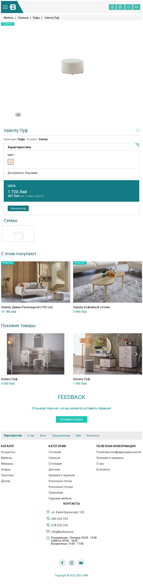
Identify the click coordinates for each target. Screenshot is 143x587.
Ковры (6, 469)
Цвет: (11, 154)
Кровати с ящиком (62, 475)
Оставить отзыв (71, 419)
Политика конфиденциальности (118, 452)
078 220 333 (57, 525)
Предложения (61, 435)
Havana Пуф (81, 379)
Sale (78, 435)
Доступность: (22, 172)
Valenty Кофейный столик (91, 307)
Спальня (23, 17)
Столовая (55, 463)
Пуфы (36, 17)
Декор (5, 481)
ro (136, 7)
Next (136, 282)
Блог (43, 435)
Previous (6, 282)
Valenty (43, 139)
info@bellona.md (59, 531)
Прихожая (56, 492)
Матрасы (7, 463)
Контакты (93, 435)
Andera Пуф (9, 379)
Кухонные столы (60, 481)
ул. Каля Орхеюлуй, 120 (65, 512)
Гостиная (55, 452)
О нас (31, 435)
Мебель (8, 17)
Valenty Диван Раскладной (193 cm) (26, 307)
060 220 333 (57, 518)
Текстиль (7, 475)
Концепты (8, 452)
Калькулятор (18, 208)
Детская (54, 469)
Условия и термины (110, 458)
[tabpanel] (18, 113)
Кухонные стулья (61, 487)
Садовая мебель (60, 498)
